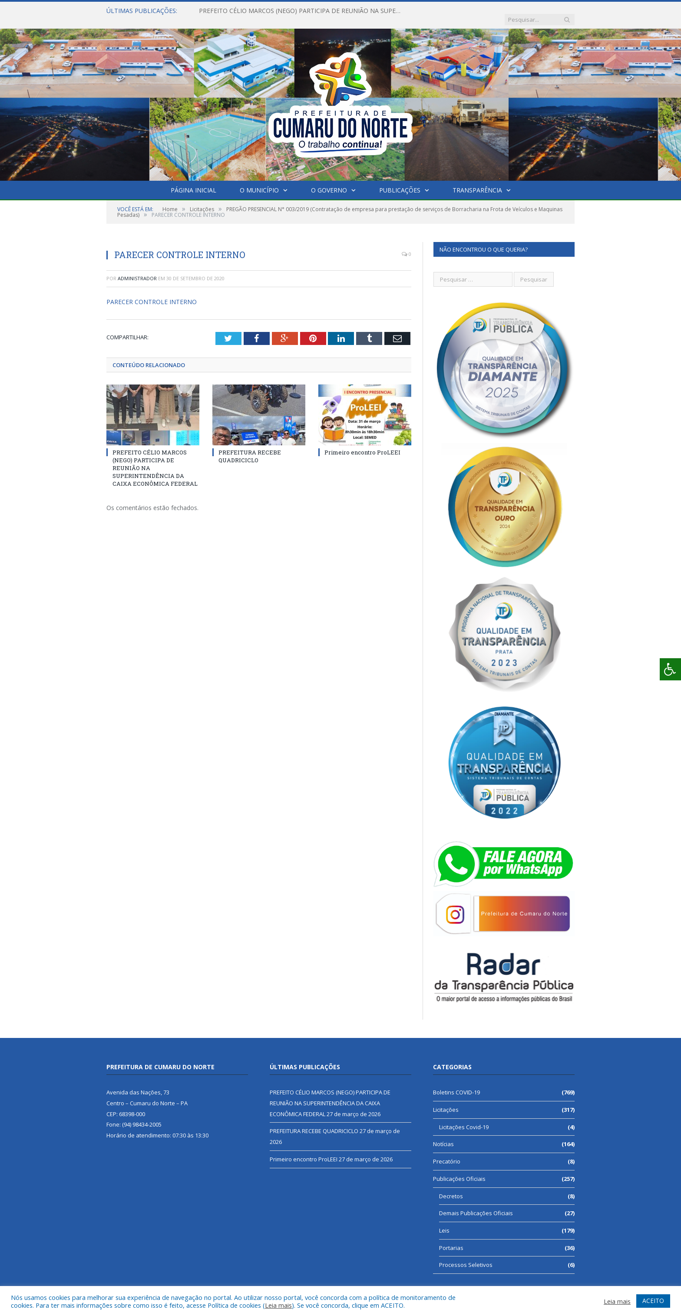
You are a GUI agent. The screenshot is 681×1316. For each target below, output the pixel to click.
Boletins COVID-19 (456, 1083)
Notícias (443, 1135)
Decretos (451, 1187)
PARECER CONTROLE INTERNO (151, 293)
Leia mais (278, 1305)
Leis (444, 1222)
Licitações (446, 1101)
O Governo (329, 181)
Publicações (399, 181)
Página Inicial (193, 181)
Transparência (477, 181)
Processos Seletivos (466, 1256)
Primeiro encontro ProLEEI (362, 443)
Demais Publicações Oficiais (476, 1204)
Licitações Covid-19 (464, 1118)
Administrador (137, 269)
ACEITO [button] (653, 1300)
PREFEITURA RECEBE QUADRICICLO (249, 447)
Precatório (446, 1153)
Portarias (451, 1239)
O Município (259, 181)
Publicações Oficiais (459, 1170)
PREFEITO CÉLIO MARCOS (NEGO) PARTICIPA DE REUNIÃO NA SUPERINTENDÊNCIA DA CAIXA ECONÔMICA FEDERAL (299, 11)
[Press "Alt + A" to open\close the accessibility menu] (670, 669)
